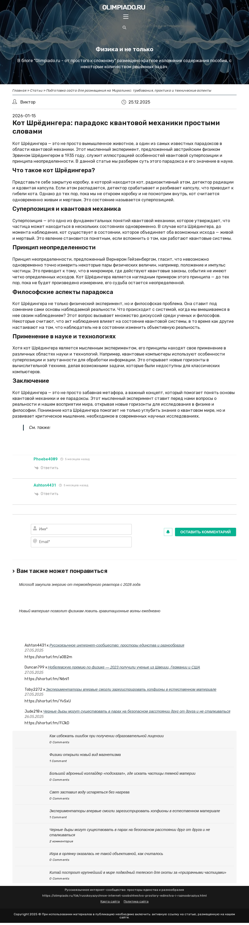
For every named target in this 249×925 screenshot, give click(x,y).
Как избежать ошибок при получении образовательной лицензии (106, 736)
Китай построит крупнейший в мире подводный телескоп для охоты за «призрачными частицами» (137, 872)
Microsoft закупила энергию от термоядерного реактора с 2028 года (80, 584)
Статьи (36, 90)
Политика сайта (136, 895)
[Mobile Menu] (125, 17)
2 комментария (61, 841)
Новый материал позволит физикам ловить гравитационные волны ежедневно (89, 611)
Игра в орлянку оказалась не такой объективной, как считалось (106, 854)
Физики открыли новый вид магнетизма (85, 755)
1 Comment (58, 761)
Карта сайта (110, 895)
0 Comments (59, 742)
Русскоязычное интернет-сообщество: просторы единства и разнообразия (116, 645)
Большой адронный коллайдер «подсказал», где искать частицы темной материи (122, 773)
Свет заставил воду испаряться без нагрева (89, 792)
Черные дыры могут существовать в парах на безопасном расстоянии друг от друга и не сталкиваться (136, 711)
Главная (19, 90)
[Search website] (124, 28)
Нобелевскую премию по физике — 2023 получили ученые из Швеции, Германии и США (124, 667)
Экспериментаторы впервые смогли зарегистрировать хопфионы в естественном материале (131, 689)
